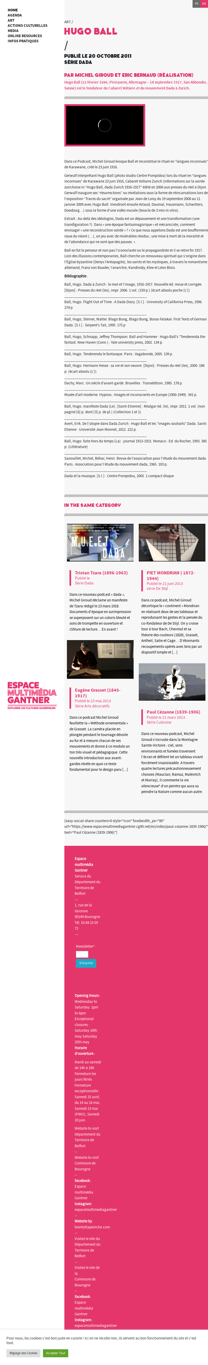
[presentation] (115, 979)
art (11, 20)
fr (196, 4)
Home (13, 10)
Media (13, 31)
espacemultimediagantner (96, 1209)
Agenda (15, 15)
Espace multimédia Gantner (84, 1192)
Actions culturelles (27, 25)
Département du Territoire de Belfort (87, 1140)
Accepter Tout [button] (55, 1353)
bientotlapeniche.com (92, 1227)
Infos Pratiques (23, 41)
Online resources (25, 36)
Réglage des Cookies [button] (23, 1353)
